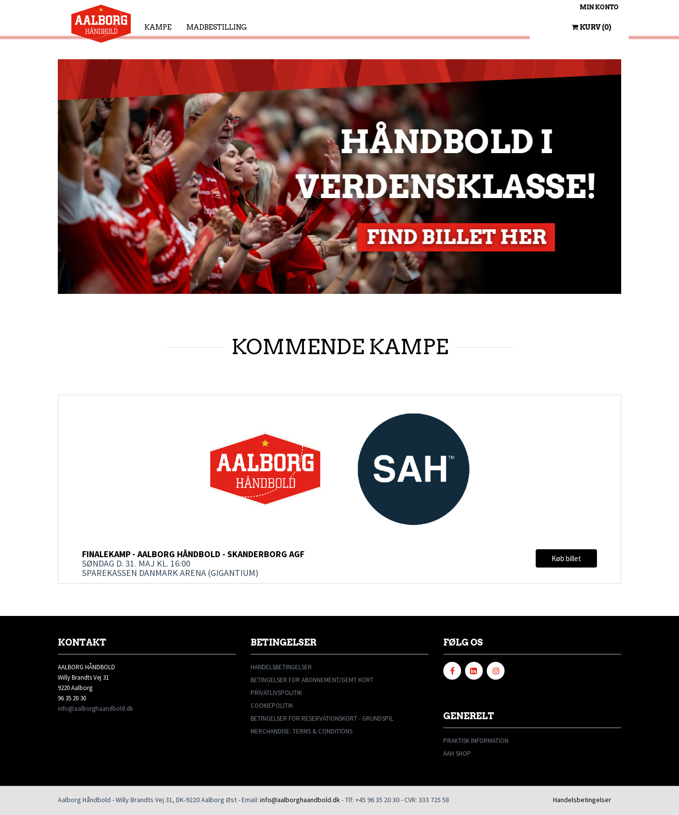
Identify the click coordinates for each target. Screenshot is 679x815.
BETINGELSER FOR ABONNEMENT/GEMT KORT (312, 680)
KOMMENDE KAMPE (339, 346)
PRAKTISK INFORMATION (476, 740)
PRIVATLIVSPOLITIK (276, 693)
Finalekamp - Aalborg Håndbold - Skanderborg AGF (193, 554)
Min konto (599, 7)
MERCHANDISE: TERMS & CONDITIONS (301, 731)
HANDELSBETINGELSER (281, 667)
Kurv (591, 27)
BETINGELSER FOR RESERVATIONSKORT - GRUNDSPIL (322, 718)
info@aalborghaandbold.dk (95, 708)
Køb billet (566, 558)
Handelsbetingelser (582, 799)
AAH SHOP (457, 753)
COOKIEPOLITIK (272, 705)
